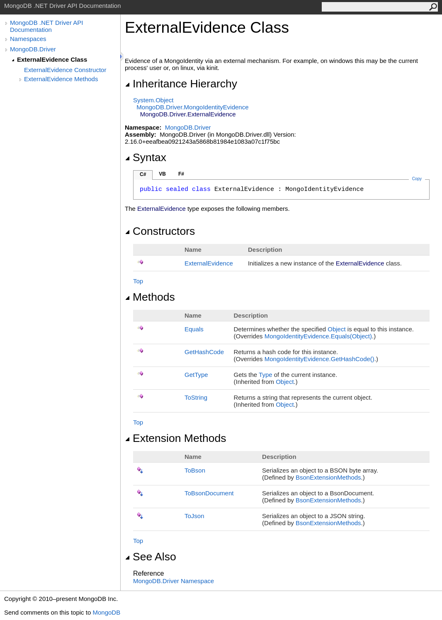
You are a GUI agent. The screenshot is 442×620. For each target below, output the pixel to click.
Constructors (160, 231)
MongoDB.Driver (33, 49)
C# (143, 174)
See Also (150, 556)
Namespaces (28, 38)
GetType (196, 374)
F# (181, 174)
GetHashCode (204, 351)
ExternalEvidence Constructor (65, 69)
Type (265, 374)
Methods (150, 297)
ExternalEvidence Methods (61, 78)
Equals (194, 329)
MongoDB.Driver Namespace (173, 580)
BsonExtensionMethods (328, 477)
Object (336, 329)
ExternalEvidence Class (52, 59)
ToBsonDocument (209, 493)
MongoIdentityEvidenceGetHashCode (319, 358)
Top (138, 281)
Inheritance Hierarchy (181, 83)
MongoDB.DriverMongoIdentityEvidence (192, 107)
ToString (196, 397)
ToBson (195, 470)
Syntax (145, 157)
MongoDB (106, 612)
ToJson (194, 515)
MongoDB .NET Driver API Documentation (46, 26)
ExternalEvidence (209, 263)
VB (162, 174)
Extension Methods (175, 438)
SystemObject (153, 100)
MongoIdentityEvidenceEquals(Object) (318, 336)
